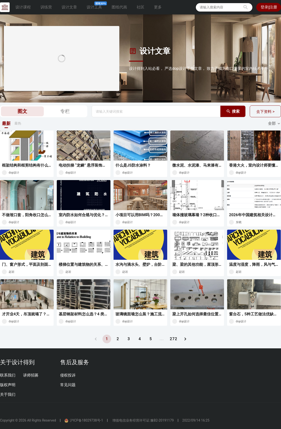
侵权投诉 (68, 375)
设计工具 (96, 5)
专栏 (65, 111)
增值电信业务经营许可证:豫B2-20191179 (143, 420)
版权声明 (7, 385)
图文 (22, 111)
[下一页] (185, 339)
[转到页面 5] (150, 339)
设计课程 (23, 7)
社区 (140, 7)
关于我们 (7, 394)
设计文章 (69, 7)
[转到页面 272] (173, 339)
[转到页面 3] (128, 339)
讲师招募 (30, 375)
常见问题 (68, 385)
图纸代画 (119, 7)
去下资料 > (265, 111)
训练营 (46, 7)
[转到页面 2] (117, 339)
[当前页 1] (106, 339)
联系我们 (7, 375)
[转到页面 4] (139, 339)
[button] (246, 7)
